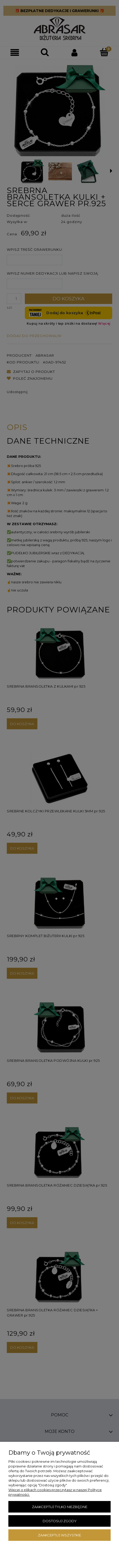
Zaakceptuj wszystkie (59, 1535)
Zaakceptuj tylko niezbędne (59, 1507)
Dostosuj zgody (60, 1521)
